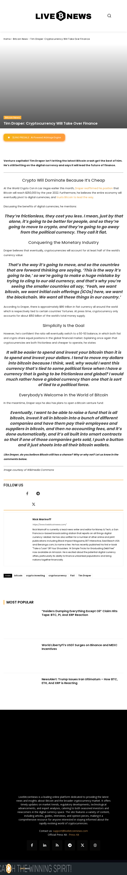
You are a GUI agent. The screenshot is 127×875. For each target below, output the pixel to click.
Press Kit (74, 834)
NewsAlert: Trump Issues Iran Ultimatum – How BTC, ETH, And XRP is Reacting (80, 681)
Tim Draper (84, 575)
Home (7, 38)
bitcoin (18, 575)
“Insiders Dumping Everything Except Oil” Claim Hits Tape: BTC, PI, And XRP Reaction (79, 613)
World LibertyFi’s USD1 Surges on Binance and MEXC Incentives (79, 647)
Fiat (72, 575)
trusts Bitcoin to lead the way (74, 197)
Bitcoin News (20, 38)
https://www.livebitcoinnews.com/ (49, 524)
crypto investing (35, 575)
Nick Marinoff (41, 519)
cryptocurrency (58, 575)
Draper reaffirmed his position (94, 188)
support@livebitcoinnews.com (70, 831)
